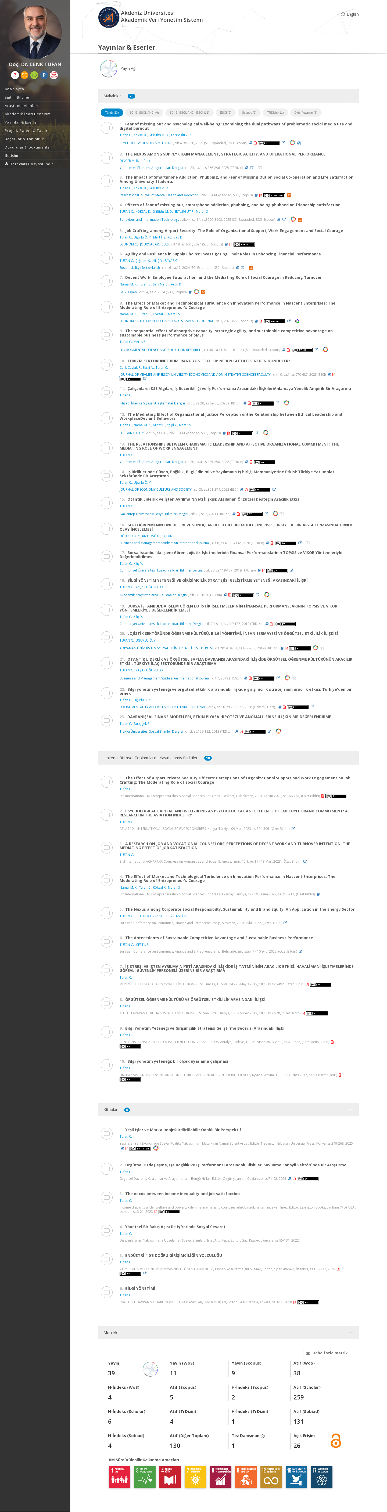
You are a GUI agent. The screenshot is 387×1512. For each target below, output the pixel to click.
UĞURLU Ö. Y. (130, 536)
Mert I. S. (140, 341)
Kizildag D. (175, 237)
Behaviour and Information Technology (149, 219)
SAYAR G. (171, 260)
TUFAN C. (127, 211)
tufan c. (146, 160)
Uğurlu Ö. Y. (143, 237)
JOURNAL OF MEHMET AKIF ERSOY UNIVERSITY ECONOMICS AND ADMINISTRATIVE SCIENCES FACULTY (195, 374)
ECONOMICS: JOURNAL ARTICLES (144, 244)
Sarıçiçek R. (142, 723)
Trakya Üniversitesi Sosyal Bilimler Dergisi (151, 731)
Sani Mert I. (161, 284)
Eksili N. (148, 367)
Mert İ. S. (202, 211)
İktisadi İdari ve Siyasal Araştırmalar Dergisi (152, 403)
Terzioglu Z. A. (181, 135)
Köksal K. (140, 135)
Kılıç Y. (138, 563)
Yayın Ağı (117, 68)
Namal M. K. (128, 284)
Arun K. (176, 284)
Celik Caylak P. (130, 367)
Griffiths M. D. (159, 135)
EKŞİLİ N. (180, 916)
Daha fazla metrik (326, 1352)
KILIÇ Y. (157, 260)
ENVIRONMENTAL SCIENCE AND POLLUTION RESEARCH (161, 350)
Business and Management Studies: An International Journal (165, 543)
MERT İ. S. (142, 944)
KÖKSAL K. (143, 211)
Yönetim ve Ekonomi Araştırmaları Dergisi (151, 167)
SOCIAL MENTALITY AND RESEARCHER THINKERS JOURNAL (163, 707)
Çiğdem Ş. (143, 260)
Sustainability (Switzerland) (140, 267)
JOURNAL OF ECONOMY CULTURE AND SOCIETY (156, 489)
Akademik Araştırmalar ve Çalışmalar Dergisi (153, 594)
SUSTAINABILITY (132, 433)
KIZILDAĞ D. (151, 536)
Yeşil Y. (172, 425)
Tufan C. (126, 135)
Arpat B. (159, 425)
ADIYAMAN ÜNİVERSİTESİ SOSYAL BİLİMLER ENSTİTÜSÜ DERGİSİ (166, 648)
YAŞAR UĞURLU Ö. (149, 587)
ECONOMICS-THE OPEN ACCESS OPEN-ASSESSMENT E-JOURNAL (167, 321)
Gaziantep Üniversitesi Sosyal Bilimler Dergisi (154, 514)
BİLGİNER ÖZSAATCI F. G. (154, 916)
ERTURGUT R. (184, 211)
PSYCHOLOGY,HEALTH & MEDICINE (146, 142)
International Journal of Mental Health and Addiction (159, 195)
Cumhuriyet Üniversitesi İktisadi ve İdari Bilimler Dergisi (162, 570)
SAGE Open (128, 292)
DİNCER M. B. (129, 160)
